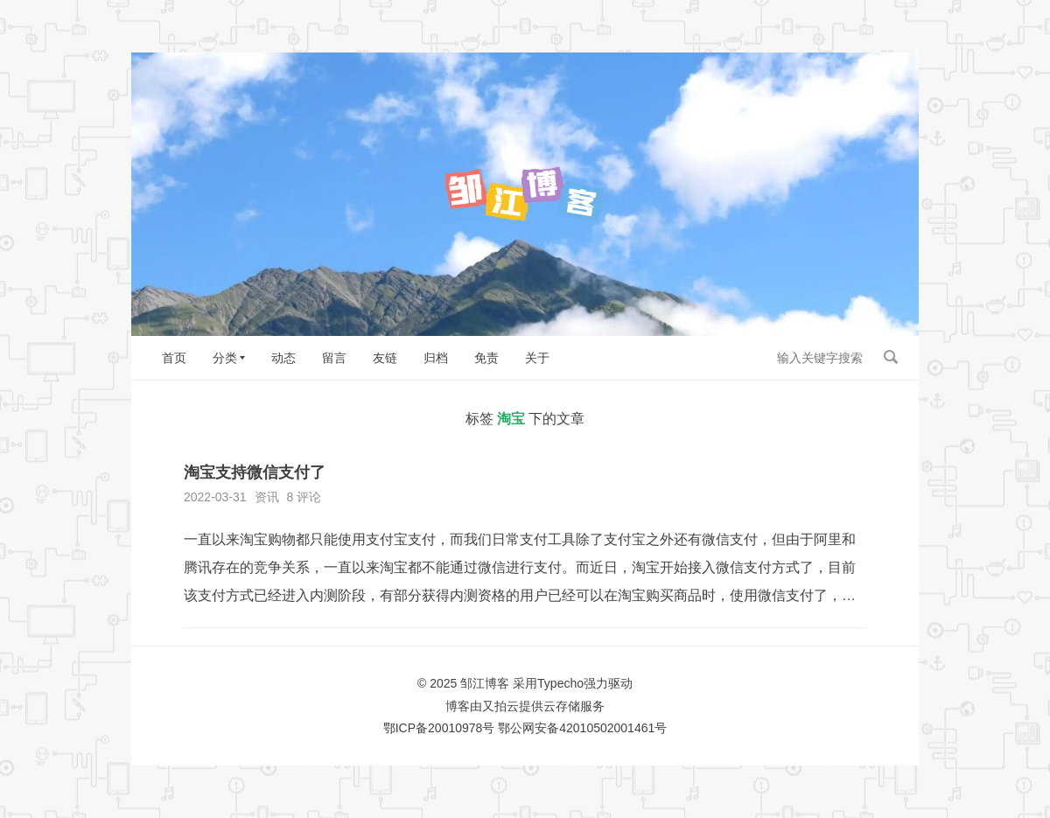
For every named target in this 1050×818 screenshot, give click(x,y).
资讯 (267, 497)
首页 (174, 358)
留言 (334, 358)
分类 (225, 358)
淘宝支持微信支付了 (255, 472)
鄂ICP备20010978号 (439, 728)
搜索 (890, 356)
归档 (436, 358)
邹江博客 (484, 683)
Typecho (560, 683)
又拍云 (500, 706)
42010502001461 (606, 728)
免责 (486, 358)
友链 (385, 358)
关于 (537, 358)
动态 (283, 358)
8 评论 (303, 497)
